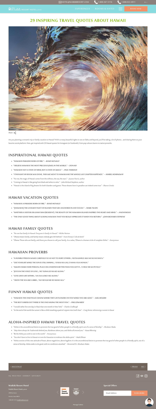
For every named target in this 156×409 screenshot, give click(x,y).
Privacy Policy (16, 376)
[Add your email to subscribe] (117, 393)
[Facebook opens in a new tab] (137, 376)
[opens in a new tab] (64, 391)
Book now (135, 8)
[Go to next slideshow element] (83, 392)
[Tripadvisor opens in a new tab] (141, 376)
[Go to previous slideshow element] (57, 392)
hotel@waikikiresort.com (22, 400)
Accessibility (26, 376)
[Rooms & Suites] (89, 9)
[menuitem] (10, 376)
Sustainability (36, 376)
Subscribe (139, 393)
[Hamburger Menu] (119, 9)
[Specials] (109, 9)
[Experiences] (67, 9)
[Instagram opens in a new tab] (146, 376)
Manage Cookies (78, 404)
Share (12, 132)
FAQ (10, 376)
